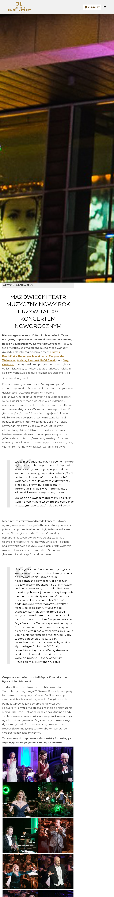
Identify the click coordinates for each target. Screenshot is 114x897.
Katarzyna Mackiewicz (33, 356)
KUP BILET (92, 7)
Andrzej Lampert (28, 360)
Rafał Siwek (48, 360)
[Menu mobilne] (105, 7)
